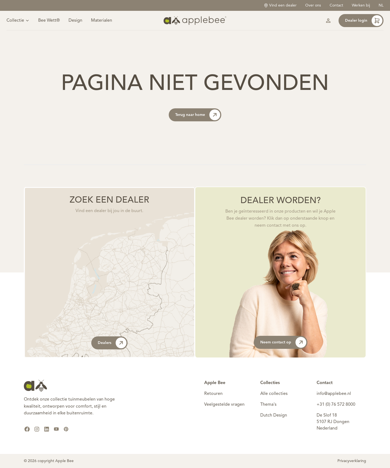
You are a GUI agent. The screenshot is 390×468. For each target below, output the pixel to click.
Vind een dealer (280, 5)
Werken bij (361, 5)
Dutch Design (273, 415)
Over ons (313, 5)
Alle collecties (274, 394)
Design (75, 20)
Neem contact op (283, 342)
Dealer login (363, 20)
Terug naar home (197, 114)
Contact (336, 5)
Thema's (268, 404)
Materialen (101, 20)
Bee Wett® (49, 20)
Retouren (213, 394)
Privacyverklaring (351, 461)
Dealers (112, 342)
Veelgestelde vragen (224, 404)
